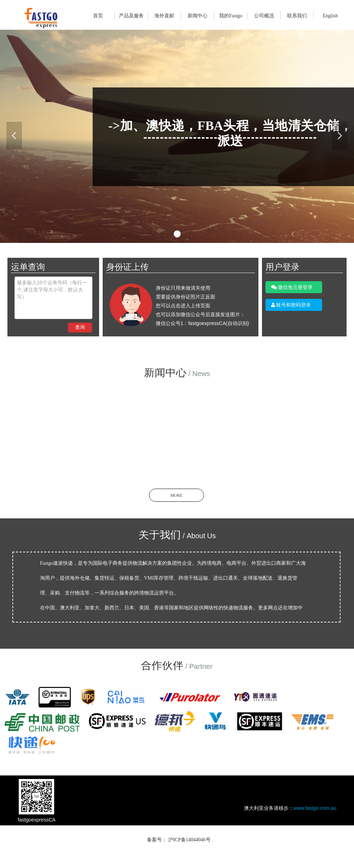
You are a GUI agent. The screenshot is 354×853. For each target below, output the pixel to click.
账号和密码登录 (291, 305)
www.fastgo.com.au (314, 808)
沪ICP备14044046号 (189, 839)
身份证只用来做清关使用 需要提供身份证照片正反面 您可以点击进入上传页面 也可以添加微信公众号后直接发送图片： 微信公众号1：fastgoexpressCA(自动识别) (202, 305)
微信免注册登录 (292, 287)
